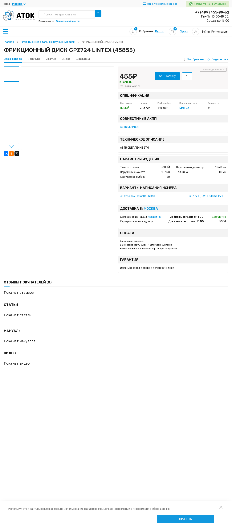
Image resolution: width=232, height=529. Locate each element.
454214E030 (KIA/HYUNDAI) (137, 196)
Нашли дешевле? (213, 69)
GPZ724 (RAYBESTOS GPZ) (206, 196)
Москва (151, 209)
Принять (185, 519)
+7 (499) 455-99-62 (212, 12)
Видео (66, 59)
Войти (206, 31)
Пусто (159, 31)
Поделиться (217, 59)
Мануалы (33, 59)
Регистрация (219, 31)
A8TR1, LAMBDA (129, 127)
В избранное (195, 59)
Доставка (83, 59)
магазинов (154, 216)
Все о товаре (13, 59)
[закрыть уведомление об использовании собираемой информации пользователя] (221, 507)
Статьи (51, 59)
